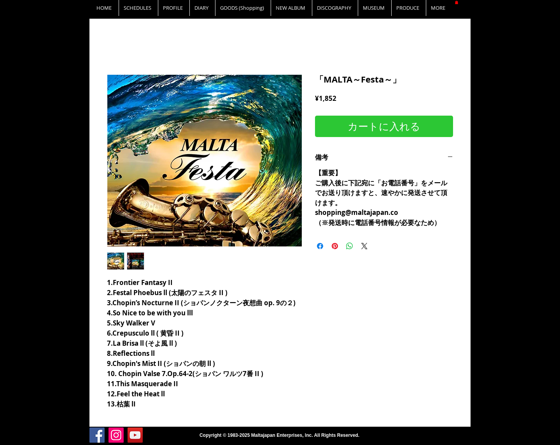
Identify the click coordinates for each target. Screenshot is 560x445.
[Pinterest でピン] (335, 246)
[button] (456, 2)
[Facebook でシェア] (320, 246)
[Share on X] (364, 246)
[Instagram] (116, 435)
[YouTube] (135, 435)
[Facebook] (97, 435)
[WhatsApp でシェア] (349, 246)
